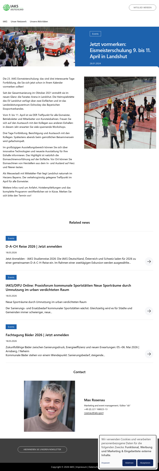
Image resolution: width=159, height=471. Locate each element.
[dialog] (127, 451)
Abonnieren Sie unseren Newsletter (42, 449)
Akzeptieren (145, 462)
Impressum (81, 466)
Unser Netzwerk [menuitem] (19, 21)
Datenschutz (95, 466)
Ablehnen (129, 462)
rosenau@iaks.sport (94, 412)
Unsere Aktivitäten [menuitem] (39, 21)
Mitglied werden (142, 7)
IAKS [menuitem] (5, 21)
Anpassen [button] (105, 462)
